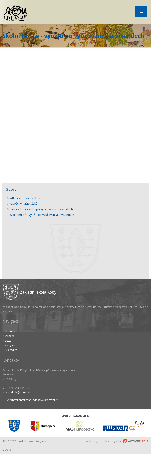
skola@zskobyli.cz (22, 392)
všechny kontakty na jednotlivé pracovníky (32, 400)
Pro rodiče (11, 349)
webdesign (92, 441)
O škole (9, 335)
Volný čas (10, 345)
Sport (11, 189)
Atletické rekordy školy (25, 198)
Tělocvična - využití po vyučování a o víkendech (41, 209)
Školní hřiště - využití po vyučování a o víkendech (42, 215)
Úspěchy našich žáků (24, 203)
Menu (141, 11)
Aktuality (10, 331)
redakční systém (112, 441)
